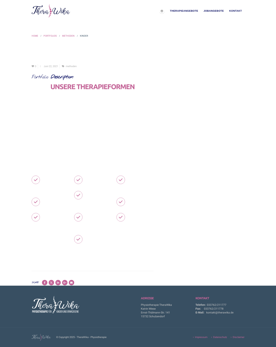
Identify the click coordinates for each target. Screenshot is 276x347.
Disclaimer (238, 337)
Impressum (201, 337)
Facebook (44, 282)
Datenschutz (220, 337)
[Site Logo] (51, 11)
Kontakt (235, 10)
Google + (64, 282)
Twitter (51, 282)
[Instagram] (162, 11)
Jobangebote (214, 10)
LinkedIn (58, 282)
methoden (71, 66)
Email (71, 282)
